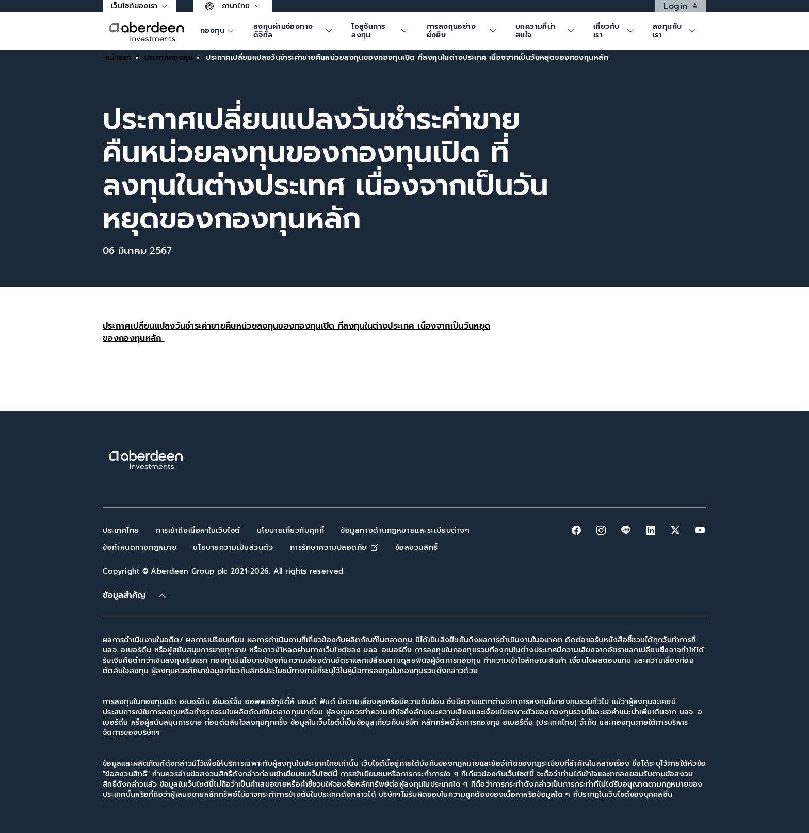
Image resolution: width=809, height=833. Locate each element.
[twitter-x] (675, 530)
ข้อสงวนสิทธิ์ (416, 547)
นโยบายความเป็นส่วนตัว (233, 547)
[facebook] (576, 530)
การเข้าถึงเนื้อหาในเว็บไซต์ (198, 530)
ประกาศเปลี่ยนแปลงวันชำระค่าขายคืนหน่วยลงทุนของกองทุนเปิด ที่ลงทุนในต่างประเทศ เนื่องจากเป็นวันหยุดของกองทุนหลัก (296, 332)
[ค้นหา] (218, 31)
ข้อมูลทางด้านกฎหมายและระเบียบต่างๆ (405, 530)
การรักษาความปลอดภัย (334, 547)
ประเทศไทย (121, 530)
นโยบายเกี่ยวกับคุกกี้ (290, 530)
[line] (626, 530)
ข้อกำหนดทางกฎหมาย (139, 547)
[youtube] (700, 530)
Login (684, 6)
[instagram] (601, 530)
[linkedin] (650, 530)
